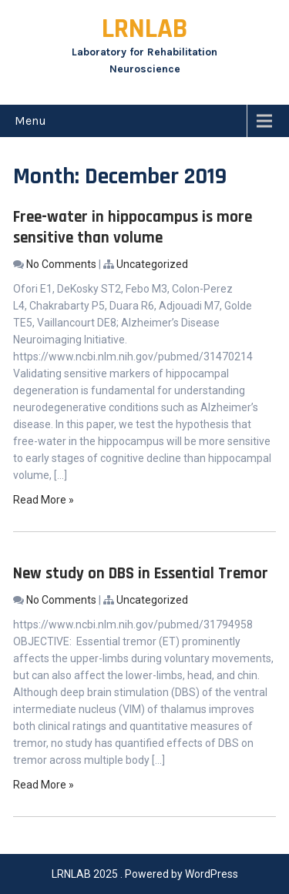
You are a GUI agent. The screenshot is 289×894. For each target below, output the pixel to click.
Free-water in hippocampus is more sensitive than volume (132, 227)
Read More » (43, 500)
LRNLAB (144, 29)
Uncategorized (152, 264)
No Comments (61, 264)
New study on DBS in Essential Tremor (140, 573)
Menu (30, 120)
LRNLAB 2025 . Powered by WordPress (145, 874)
